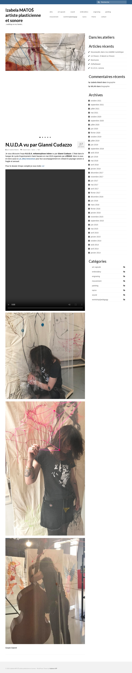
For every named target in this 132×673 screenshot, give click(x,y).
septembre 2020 (97, 121)
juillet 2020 (95, 125)
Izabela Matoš (13, 150)
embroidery (96, 272)
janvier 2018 (96, 169)
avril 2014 (95, 249)
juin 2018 (94, 157)
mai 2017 (94, 185)
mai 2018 (94, 161)
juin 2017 (94, 181)
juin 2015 (94, 225)
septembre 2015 (97, 221)
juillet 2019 (95, 141)
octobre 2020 (96, 117)
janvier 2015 (96, 237)
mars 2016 (95, 205)
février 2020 (95, 133)
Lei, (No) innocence (27, 159)
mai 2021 (94, 113)
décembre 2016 (97, 197)
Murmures (95, 60)
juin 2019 (94, 145)
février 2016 (95, 209)
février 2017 (95, 193)
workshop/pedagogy (100, 300)
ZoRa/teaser (96, 64)
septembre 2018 (97, 149)
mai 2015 (94, 229)
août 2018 (95, 153)
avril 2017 (95, 189)
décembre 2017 (97, 173)
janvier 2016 (96, 213)
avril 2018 (95, 165)
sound (94, 295)
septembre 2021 (97, 105)
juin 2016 (94, 201)
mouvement (96, 281)
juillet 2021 (95, 109)
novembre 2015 (97, 217)
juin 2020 (94, 129)
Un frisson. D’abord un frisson (102, 56)
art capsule (96, 267)
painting (95, 286)
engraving (96, 276)
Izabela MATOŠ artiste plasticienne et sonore (23, 15)
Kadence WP (53, 668)
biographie (111, 82)
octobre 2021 (96, 101)
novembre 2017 (97, 177)
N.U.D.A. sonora (97, 68)
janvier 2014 (96, 253)
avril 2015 (95, 233)
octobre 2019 (96, 137)
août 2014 (95, 245)
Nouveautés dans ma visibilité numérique (107, 52)
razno (33, 150)
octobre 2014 (96, 241)
